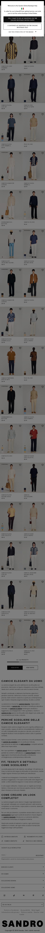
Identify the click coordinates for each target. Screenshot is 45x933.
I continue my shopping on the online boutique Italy (22, 26)
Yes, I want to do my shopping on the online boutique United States (22, 19)
